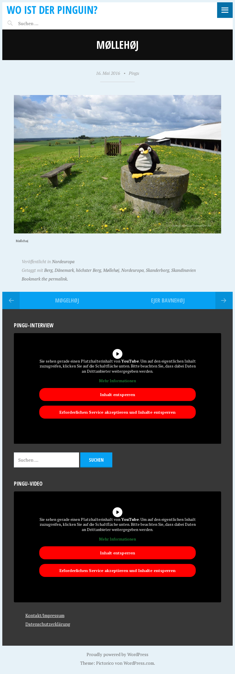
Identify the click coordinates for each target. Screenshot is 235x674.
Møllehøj (111, 270)
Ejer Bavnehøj (168, 300)
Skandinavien (183, 270)
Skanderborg (157, 270)
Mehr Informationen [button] (117, 380)
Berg (48, 270)
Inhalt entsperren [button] (117, 394)
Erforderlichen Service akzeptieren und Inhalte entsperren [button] (117, 412)
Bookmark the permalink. (45, 279)
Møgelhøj (67, 300)
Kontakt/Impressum (44, 615)
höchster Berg (88, 270)
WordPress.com (139, 663)
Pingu (134, 73)
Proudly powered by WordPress (117, 654)
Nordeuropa (63, 261)
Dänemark (64, 270)
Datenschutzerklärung (47, 624)
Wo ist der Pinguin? (52, 9)
